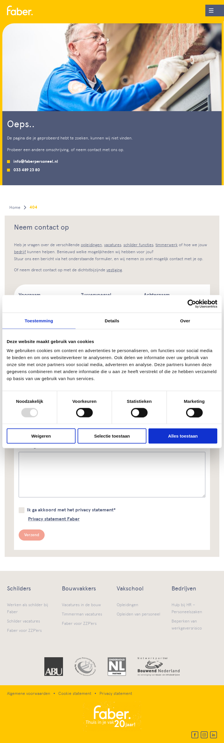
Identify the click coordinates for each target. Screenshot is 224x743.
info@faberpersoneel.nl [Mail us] (35, 161)
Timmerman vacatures (82, 614)
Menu (209, 9)
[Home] (20, 11)
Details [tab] (112, 320)
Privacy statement (115, 693)
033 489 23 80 (26, 169)
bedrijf (20, 251)
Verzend (31, 534)
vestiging (114, 270)
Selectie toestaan (112, 435)
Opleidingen (127, 604)
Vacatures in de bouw (81, 604)
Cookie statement (74, 693)
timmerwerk (166, 244)
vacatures (112, 244)
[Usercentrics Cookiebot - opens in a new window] (191, 303)
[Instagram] (204, 734)
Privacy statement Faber (54, 519)
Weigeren (41, 435)
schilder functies (138, 244)
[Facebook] (194, 734)
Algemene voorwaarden (28, 693)
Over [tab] (185, 320)
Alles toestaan (183, 435)
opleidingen (91, 244)
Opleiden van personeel (138, 614)
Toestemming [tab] (39, 320)
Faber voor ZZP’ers (24, 630)
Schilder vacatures (23, 621)
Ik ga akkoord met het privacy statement (71, 510)
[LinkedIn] (213, 734)
